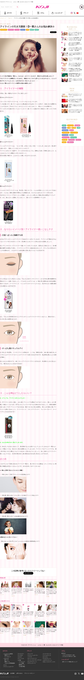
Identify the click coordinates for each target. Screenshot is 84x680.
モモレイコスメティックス (49, 661)
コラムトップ (3, 18)
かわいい (78, 139)
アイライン (10, 29)
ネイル (5, 665)
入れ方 (64, 142)
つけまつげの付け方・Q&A (68, 655)
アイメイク (70, 125)
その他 (19, 660)
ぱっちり (65, 139)
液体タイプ (7, 655)
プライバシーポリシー (29, 673)
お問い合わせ (19, 673)
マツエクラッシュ (47, 658)
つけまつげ (65, 130)
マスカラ (20, 657)
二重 (78, 127)
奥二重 (73, 127)
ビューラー (73, 137)
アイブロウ (20, 655)
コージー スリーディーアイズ (34, 660)
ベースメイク (74, 132)
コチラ (28, 474)
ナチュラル (65, 135)
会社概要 (12, 673)
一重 (28, 29)
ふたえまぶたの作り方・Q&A (69, 656)
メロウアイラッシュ (47, 660)
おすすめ (77, 125)
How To (10, 18)
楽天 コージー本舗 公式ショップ (69, 661)
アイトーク (30, 653)
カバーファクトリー (32, 658)
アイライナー (4, 29)
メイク (64, 125)
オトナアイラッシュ (32, 661)
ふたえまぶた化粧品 (8, 653)
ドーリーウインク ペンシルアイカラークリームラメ (24, 283)
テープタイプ (8, 656)
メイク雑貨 (21, 663)
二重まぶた (70, 142)
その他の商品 (22, 666)
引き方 (36, 29)
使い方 (71, 130)
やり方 (64, 127)
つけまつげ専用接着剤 (10, 663)
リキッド (23, 29)
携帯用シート (22, 664)
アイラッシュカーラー (9, 666)
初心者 (32, 29)
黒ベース (7, 660)
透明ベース (7, 661)
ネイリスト (45, 657)
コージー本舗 (42, 7)
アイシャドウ (66, 137)
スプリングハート (32, 663)
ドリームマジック (47, 655)
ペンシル (17, 29)
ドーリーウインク (47, 653)
